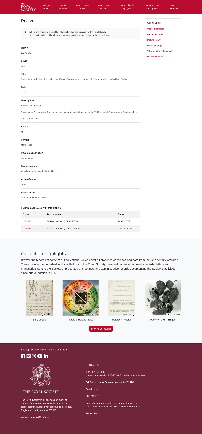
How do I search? (174, 7)
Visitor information (156, 29)
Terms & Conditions (57, 349)
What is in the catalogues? (152, 7)
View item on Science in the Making (38, 171)
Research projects (156, 45)
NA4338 (27, 228)
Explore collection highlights (126, 7)
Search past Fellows (103, 7)
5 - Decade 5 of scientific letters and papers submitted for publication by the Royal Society (70, 35)
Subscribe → (93, 413)
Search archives (63, 7)
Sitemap (25, 349)
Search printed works (82, 7)
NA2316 (27, 221)
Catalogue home (46, 7)
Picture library (154, 40)
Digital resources (155, 34)
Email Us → (92, 389)
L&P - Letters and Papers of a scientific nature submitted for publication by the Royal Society (64, 32)
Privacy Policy (38, 349)
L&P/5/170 (26, 53)
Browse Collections (101, 329)
